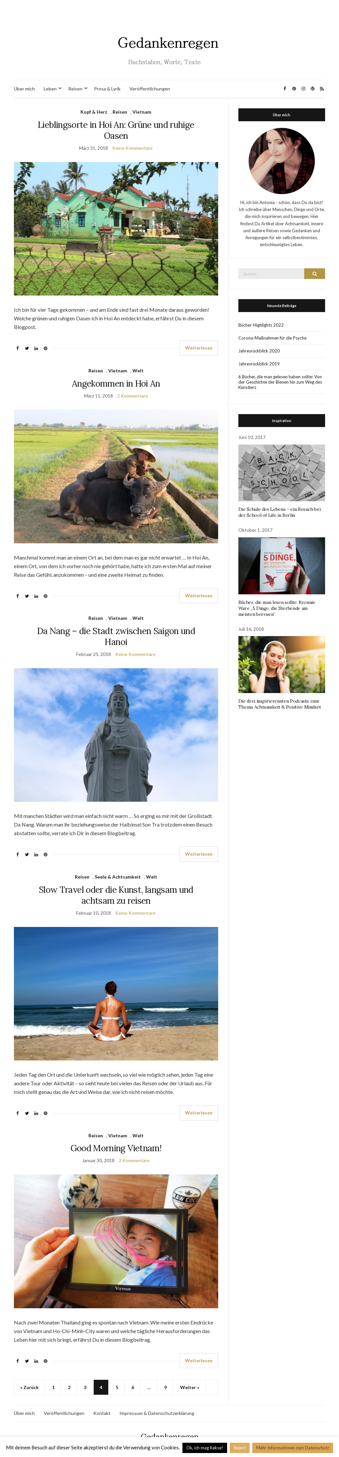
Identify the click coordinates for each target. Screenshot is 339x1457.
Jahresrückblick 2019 (259, 363)
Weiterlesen (199, 348)
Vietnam (141, 112)
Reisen (75, 88)
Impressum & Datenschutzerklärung (157, 1413)
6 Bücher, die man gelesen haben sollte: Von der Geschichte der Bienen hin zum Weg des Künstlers (280, 382)
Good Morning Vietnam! (116, 1148)
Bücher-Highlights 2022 (261, 325)
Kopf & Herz (93, 112)
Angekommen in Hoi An (116, 383)
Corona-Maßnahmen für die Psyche (272, 338)
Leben (50, 88)
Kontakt (102, 1413)
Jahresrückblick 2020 (259, 350)
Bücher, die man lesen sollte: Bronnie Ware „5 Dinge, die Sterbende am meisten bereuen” (276, 608)
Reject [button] (240, 1447)
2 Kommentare (132, 396)
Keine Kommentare (132, 148)
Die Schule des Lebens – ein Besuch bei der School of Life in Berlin (279, 512)
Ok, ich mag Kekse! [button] (204, 1447)
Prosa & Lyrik (107, 88)
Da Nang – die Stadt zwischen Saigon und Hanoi (116, 636)
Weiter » (189, 1387)
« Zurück (29, 1387)
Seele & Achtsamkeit (118, 877)
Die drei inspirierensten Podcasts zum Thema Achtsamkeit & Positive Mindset (279, 704)
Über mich (24, 88)
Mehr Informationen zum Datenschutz (292, 1447)
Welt (138, 370)
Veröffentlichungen (149, 88)
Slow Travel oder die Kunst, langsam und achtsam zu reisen (116, 895)
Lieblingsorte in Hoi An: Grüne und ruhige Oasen (116, 130)
